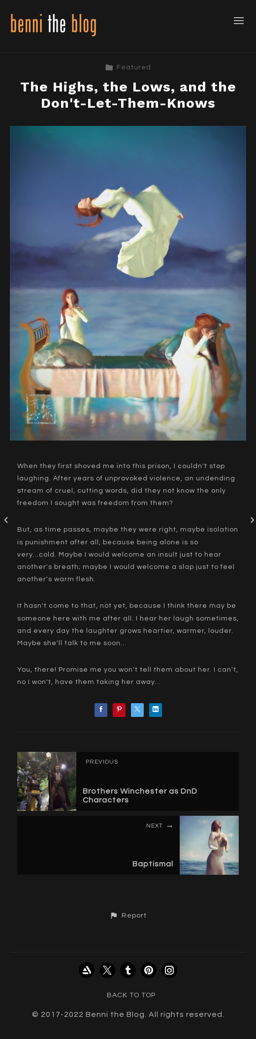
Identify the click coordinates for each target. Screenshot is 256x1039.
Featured (128, 67)
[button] (128, 915)
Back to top (131, 995)
